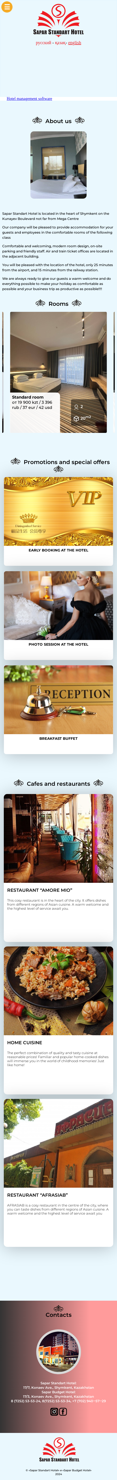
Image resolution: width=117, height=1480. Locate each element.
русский (43, 42)
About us (58, 121)
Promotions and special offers (67, 462)
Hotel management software (29, 98)
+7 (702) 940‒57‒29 (89, 1401)
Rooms (58, 303)
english (74, 42)
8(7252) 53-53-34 (56, 1401)
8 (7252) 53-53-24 (25, 1401)
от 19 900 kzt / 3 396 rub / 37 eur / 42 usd (32, 402)
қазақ (60, 42)
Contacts (59, 1314)
